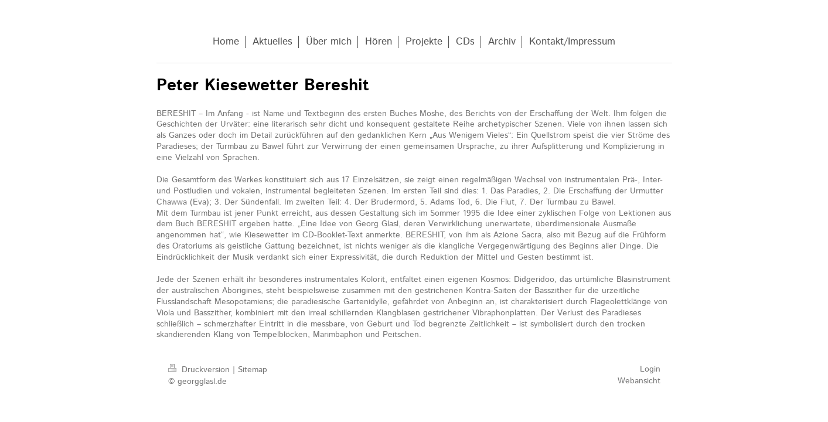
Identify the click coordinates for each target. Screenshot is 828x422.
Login (650, 369)
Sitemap (252, 370)
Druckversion (200, 370)
